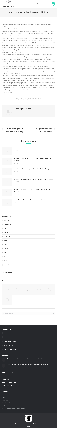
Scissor (6, 257)
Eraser (5, 244)
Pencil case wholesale (10, 341)
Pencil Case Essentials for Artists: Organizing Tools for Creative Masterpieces (32, 191)
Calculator (6, 253)
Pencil (5, 228)
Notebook (6, 220)
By (29, 99)
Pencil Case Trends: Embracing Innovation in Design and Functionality (34, 179)
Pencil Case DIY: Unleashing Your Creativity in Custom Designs (32, 169)
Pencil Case (7, 232)
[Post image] (7, 151)
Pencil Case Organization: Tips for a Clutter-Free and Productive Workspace (32, 160)
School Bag (7, 236)
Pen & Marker (7, 224)
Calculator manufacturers (11, 349)
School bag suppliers (9, 345)
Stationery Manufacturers (11, 333)
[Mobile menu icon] (53, 4)
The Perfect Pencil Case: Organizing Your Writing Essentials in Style (33, 148)
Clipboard (6, 248)
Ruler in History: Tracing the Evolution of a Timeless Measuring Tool (33, 200)
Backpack (6, 265)
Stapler (6, 261)
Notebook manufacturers (11, 337)
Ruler (5, 240)
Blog (22, 99)
